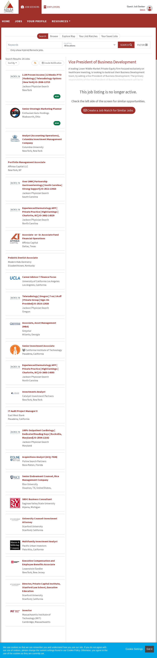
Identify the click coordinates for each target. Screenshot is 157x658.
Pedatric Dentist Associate (23, 257)
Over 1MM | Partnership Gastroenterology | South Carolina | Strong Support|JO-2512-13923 (42, 185)
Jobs (18, 21)
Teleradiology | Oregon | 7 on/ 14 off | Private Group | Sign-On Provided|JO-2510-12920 (41, 300)
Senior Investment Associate (38, 345)
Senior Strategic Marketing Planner (42, 108)
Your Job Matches (88, 36)
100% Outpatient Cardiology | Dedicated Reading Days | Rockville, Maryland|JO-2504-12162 (42, 434)
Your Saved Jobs (109, 36)
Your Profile (37, 21)
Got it (149, 649)
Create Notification (51, 63)
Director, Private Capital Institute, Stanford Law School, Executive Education (41, 587)
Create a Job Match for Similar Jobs (108, 110)
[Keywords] (34, 44)
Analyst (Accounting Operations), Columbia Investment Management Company (42, 139)
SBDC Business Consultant (37, 499)
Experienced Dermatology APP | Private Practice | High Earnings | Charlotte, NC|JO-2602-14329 (40, 211)
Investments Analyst (33, 391)
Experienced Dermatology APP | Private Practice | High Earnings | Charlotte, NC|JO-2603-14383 (40, 369)
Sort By (11, 63)
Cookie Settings (134, 649)
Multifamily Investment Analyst (39, 541)
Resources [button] (60, 21)
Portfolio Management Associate (26, 162)
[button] (142, 44)
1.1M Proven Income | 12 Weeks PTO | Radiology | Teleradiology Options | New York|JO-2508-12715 (41, 78)
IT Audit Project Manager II (23, 410)
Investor (27, 610)
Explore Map (68, 36)
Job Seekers (30, 7)
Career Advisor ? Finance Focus (39, 276)
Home (6, 21)
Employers (52, 7)
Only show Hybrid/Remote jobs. (27, 50)
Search (42, 36)
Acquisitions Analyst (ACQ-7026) (39, 456)
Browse (54, 36)
